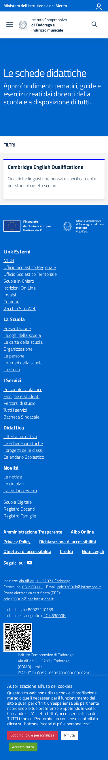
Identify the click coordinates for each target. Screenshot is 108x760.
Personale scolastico (22, 389)
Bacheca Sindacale (21, 416)
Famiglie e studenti (21, 396)
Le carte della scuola (23, 342)
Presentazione (17, 328)
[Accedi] (99, 6)
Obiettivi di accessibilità (27, 551)
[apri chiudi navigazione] (9, 25)
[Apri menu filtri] (101, 145)
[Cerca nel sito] (94, 25)
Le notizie (12, 476)
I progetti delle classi (23, 450)
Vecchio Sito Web (19, 308)
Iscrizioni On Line (19, 287)
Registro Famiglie (19, 515)
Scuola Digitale (17, 502)
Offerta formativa (20, 436)
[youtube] (29, 562)
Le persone (13, 355)
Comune (11, 301)
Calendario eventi (20, 490)
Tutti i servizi (15, 410)
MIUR (8, 260)
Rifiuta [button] (69, 735)
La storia (11, 369)
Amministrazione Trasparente (32, 531)
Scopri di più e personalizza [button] (32, 735)
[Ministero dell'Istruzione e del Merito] (35, 6)
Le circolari (13, 483)
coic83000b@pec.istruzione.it (28, 599)
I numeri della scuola (23, 362)
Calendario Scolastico (23, 457)
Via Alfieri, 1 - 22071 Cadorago (44, 581)
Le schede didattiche (23, 443)
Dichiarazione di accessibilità (67, 541)
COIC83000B (54, 615)
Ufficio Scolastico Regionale (29, 267)
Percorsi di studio (19, 403)
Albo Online (82, 531)
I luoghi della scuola (22, 335)
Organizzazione (18, 348)
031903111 (32, 587)
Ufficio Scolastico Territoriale (30, 274)
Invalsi (9, 294)
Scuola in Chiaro (18, 281)
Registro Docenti (19, 508)
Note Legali (93, 551)
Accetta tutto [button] (23, 747)
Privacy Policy (17, 541)
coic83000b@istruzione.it (79, 587)
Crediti (66, 551)
